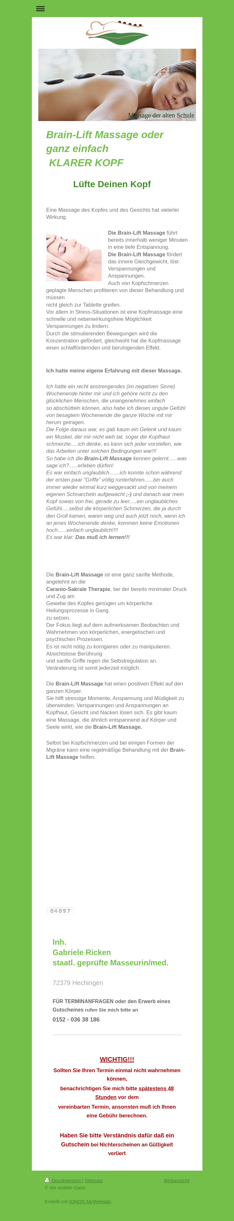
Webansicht (176, 1180)
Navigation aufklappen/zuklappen (117, 8)
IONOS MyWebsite (90, 1201)
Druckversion (63, 1180)
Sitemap (94, 1180)
